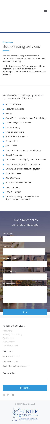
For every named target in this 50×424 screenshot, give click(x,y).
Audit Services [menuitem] (9, 341)
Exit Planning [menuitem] (8, 338)
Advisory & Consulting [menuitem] (12, 334)
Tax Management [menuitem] (10, 345)
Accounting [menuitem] (7, 330)
